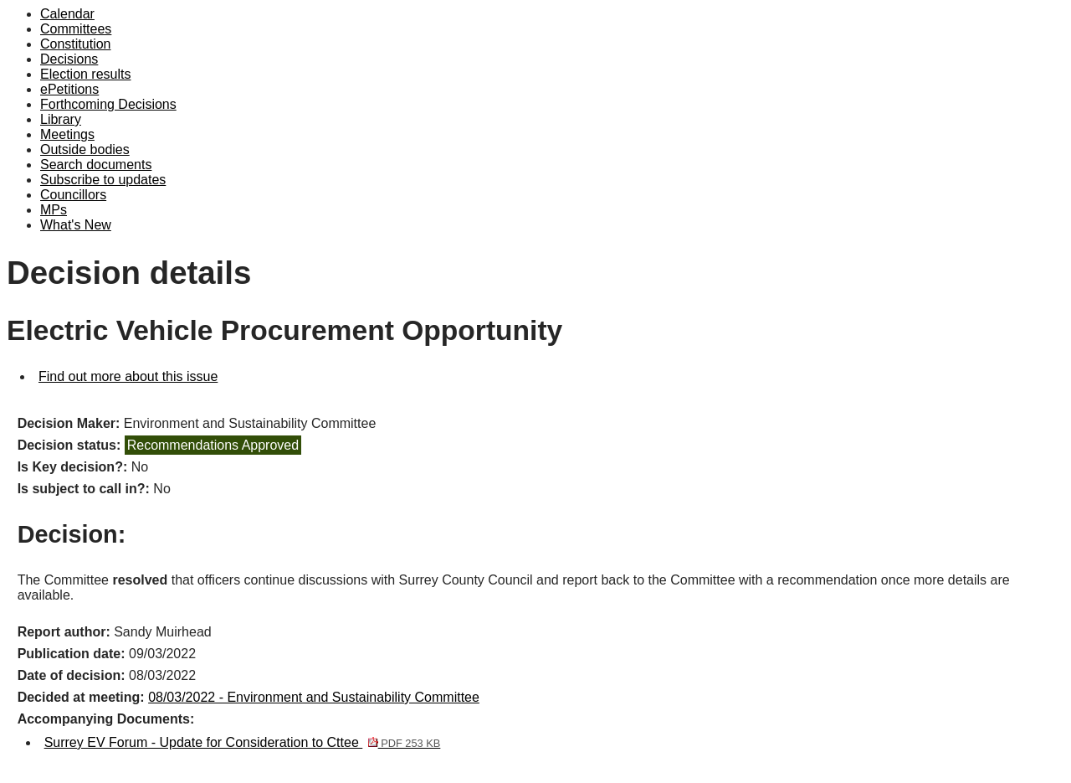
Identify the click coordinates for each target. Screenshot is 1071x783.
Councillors (73, 195)
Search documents (95, 164)
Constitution (75, 44)
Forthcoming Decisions (108, 104)
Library (60, 119)
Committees (75, 29)
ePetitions (69, 89)
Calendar (67, 14)
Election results (85, 74)
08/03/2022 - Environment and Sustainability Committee (313, 697)
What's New (75, 225)
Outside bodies (85, 149)
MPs (53, 210)
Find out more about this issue (128, 376)
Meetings (67, 134)
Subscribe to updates (103, 180)
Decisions (69, 59)
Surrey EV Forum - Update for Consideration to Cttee (242, 742)
